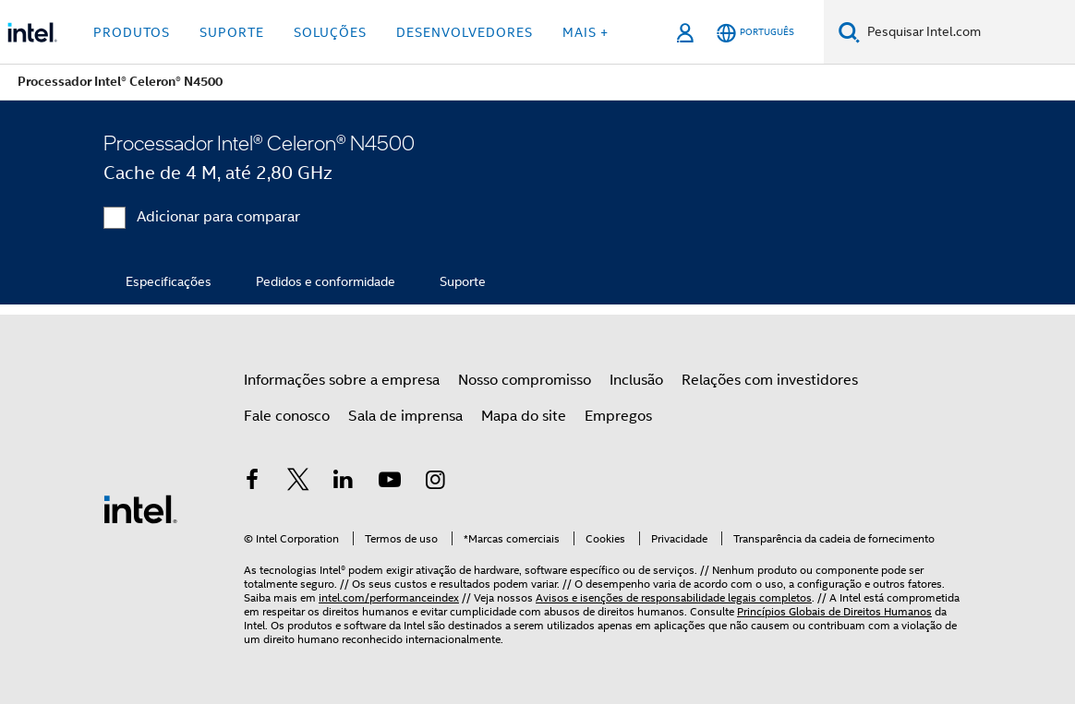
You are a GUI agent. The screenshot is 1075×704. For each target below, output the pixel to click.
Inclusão (636, 380)
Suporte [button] (231, 32)
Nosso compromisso (524, 380)
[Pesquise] (849, 31)
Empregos (618, 416)
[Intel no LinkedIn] (343, 482)
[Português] (755, 33)
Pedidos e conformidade (325, 281)
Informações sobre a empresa (342, 380)
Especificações (168, 281)
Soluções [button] (330, 32)
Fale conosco (287, 416)
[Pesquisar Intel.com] (967, 32)
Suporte (463, 281)
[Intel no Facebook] (252, 482)
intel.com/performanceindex (389, 597)
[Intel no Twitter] (298, 482)
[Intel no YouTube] (389, 482)
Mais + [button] (585, 32)
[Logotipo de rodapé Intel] (140, 508)
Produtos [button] (131, 32)
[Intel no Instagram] (435, 482)
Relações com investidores (770, 380)
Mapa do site (523, 416)
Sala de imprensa (405, 416)
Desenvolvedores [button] (464, 32)
